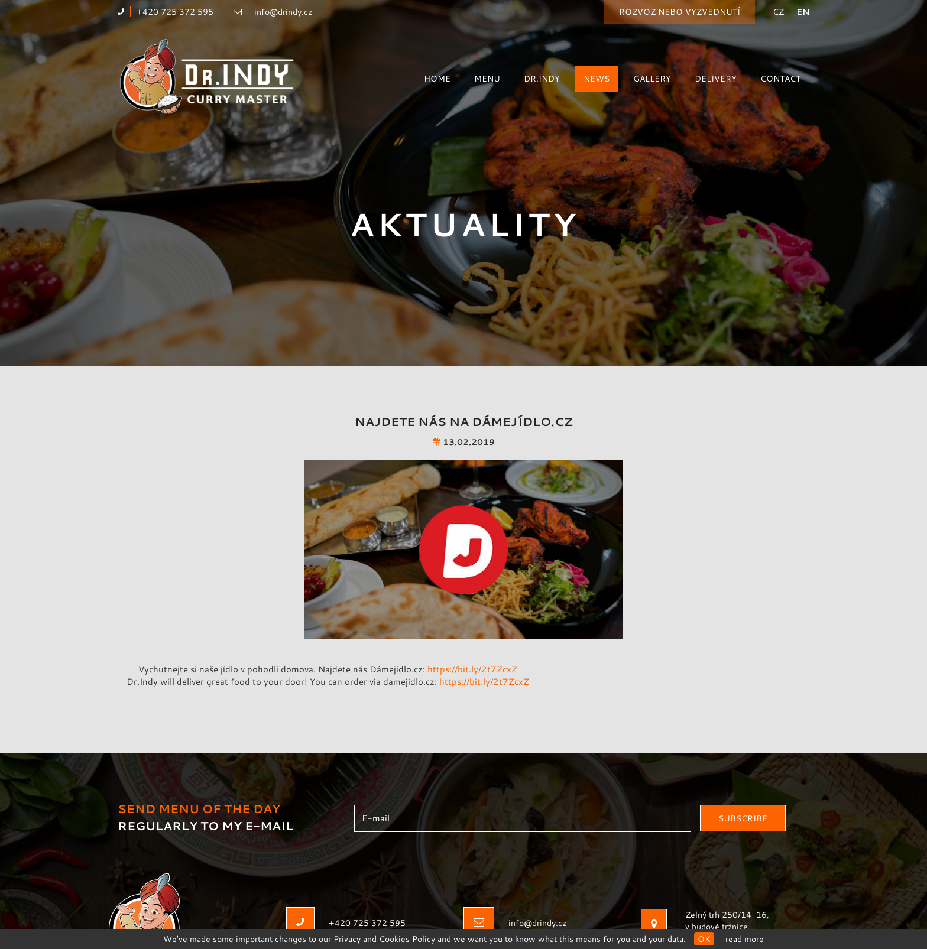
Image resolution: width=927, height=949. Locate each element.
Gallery (652, 78)
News (597, 78)
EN (802, 11)
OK (704, 938)
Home (437, 78)
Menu (487, 78)
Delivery (716, 78)
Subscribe (742, 816)
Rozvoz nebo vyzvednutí (679, 11)
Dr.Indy (542, 78)
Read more (744, 938)
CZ (778, 11)
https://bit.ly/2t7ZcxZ (472, 666)
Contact (780, 78)
